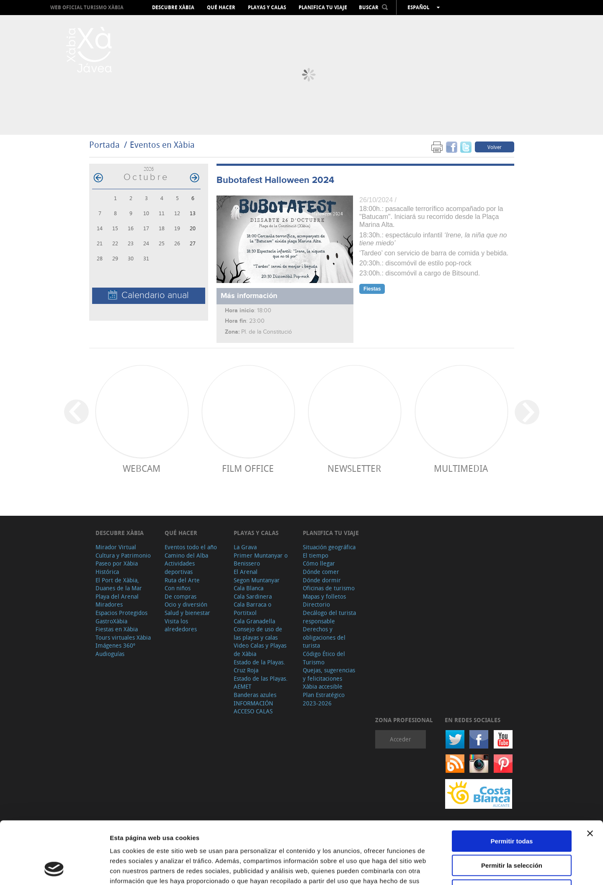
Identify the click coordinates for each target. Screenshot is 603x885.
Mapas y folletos (324, 596)
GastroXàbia (111, 621)
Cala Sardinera (253, 596)
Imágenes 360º (115, 645)
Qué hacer (221, 7)
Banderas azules (255, 695)
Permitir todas (512, 782)
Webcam (141, 468)
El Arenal (246, 572)
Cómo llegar (319, 563)
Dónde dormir (322, 580)
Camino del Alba (186, 555)
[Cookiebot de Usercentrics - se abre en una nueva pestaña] (54, 868)
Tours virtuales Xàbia (123, 637)
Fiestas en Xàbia (116, 629)
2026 (149, 169)
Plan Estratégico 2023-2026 (324, 699)
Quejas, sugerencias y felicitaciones (329, 674)
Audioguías (109, 654)
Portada (104, 144)
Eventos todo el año (191, 547)
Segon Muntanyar (257, 580)
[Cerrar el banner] (590, 775)
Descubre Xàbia (173, 7)
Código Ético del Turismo (324, 658)
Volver (494, 147)
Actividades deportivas (180, 567)
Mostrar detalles (453, 868)
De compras (180, 596)
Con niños (178, 588)
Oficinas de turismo (329, 588)
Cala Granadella (254, 621)
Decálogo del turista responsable (329, 617)
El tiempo (315, 555)
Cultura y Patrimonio (123, 555)
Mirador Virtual (115, 547)
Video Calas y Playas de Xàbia (260, 649)
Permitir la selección (511, 807)
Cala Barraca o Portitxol (252, 608)
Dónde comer (321, 572)
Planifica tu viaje (323, 7)
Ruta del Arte (182, 580)
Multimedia (461, 468)
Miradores (109, 604)
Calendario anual (148, 295)
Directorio (316, 604)
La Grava (245, 547)
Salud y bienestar (187, 613)
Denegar (511, 831)
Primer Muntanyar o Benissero (261, 559)
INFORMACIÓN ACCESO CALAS (253, 707)
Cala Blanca (248, 588)
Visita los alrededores (181, 625)
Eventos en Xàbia (162, 144)
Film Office (248, 468)
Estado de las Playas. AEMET (261, 682)
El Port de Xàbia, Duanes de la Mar (118, 584)
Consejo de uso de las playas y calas (258, 633)
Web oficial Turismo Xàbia (87, 7)
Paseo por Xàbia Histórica (116, 567)
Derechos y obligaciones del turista (324, 637)
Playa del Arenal (117, 596)
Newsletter (354, 468)
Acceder (400, 739)
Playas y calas (267, 7)
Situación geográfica (329, 547)
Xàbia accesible (323, 686)
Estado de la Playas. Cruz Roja (259, 666)
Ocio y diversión (186, 604)
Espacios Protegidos (121, 613)
